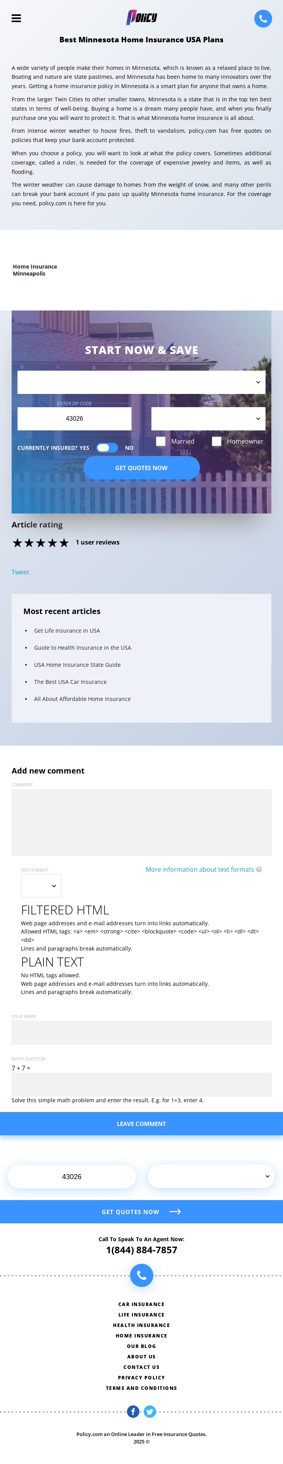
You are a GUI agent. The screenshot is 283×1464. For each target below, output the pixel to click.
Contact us (141, 1367)
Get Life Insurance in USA (67, 630)
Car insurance (141, 1304)
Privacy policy (141, 1377)
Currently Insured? (75, 448)
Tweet (20, 572)
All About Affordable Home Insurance (82, 699)
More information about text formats (200, 869)
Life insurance (141, 1314)
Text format (35, 870)
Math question (28, 1059)
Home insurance (142, 1335)
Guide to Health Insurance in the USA (82, 647)
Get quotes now (141, 468)
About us (141, 1356)
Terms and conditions (141, 1388)
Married (182, 441)
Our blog (141, 1346)
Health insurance (141, 1325)
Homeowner (245, 441)
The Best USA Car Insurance (70, 681)
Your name (24, 1016)
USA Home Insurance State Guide (77, 664)
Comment (22, 785)
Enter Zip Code (74, 403)
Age (208, 403)
